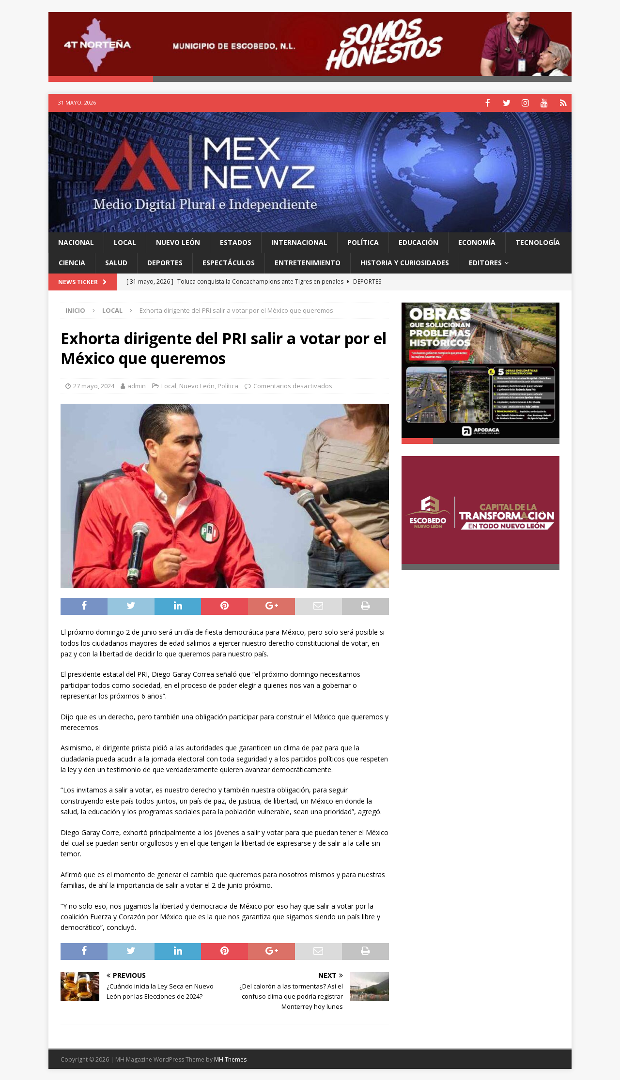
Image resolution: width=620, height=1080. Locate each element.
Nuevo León (178, 241)
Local (125, 241)
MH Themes (230, 1058)
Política (363, 241)
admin (136, 384)
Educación (418, 241)
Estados (235, 241)
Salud (116, 261)
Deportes (165, 261)
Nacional (76, 241)
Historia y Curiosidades (404, 261)
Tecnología (537, 241)
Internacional (299, 241)
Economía (477, 241)
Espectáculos (228, 261)
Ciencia (72, 261)
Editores (485, 261)
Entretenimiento (308, 261)
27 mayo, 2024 (93, 384)
